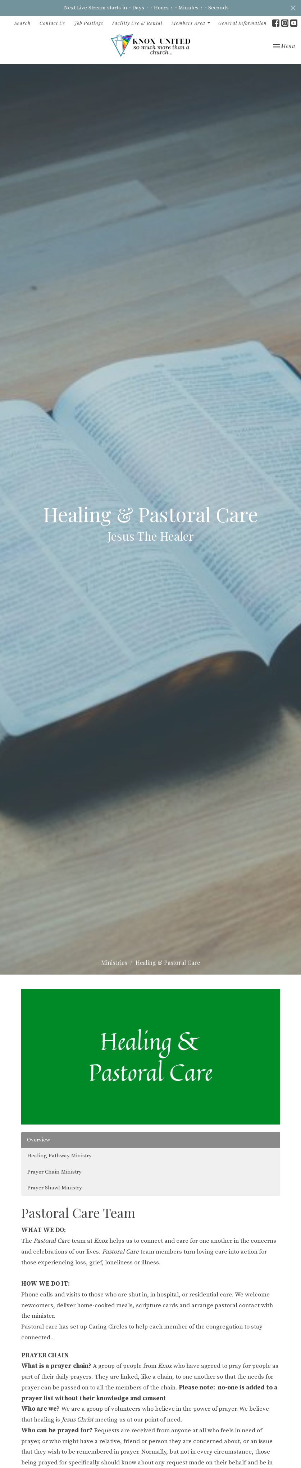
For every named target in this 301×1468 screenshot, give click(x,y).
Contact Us (52, 23)
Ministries (114, 962)
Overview (38, 1139)
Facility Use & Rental (137, 23)
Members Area (191, 23)
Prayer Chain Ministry (54, 1171)
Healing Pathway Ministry (59, 1155)
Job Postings (88, 23)
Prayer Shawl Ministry (54, 1187)
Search (22, 23)
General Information (242, 23)
